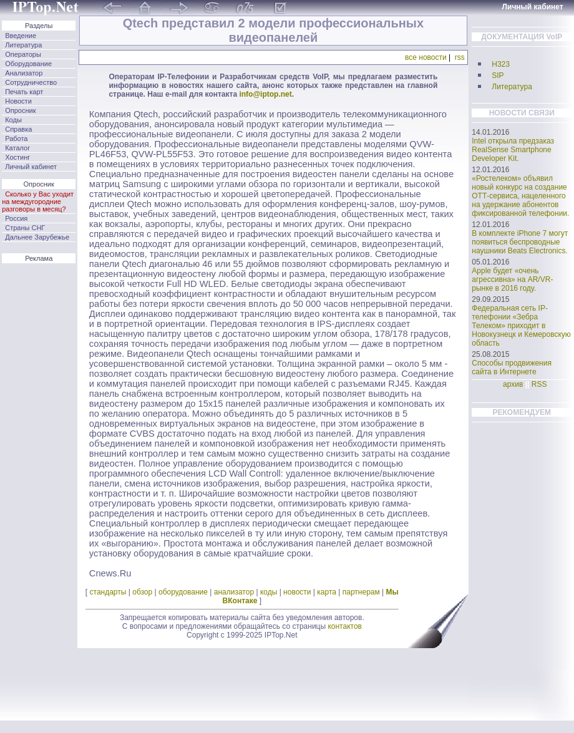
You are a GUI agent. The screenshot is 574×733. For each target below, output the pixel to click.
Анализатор (23, 73)
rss (460, 57)
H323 (501, 64)
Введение (20, 35)
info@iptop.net (265, 94)
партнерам (361, 592)
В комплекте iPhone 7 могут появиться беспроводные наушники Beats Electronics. (520, 242)
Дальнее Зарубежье (37, 237)
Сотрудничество (31, 82)
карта (326, 592)
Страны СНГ (25, 227)
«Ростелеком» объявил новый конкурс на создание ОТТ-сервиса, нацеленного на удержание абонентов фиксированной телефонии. (520, 196)
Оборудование (28, 63)
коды (268, 592)
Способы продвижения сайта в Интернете (512, 367)
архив (513, 384)
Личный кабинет (31, 166)
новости (297, 592)
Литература (23, 45)
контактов (345, 626)
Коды (13, 120)
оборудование (183, 592)
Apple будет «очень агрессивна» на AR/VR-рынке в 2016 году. (512, 279)
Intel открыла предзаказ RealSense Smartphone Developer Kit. (513, 150)
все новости (426, 57)
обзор (142, 592)
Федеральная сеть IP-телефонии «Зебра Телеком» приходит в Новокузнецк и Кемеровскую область (521, 325)
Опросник (20, 110)
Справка (18, 129)
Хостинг (17, 157)
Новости (18, 101)
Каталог (17, 148)
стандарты (108, 592)
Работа (16, 138)
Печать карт (24, 91)
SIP (497, 75)
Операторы (23, 54)
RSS (539, 384)
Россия (16, 218)
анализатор (234, 592)
